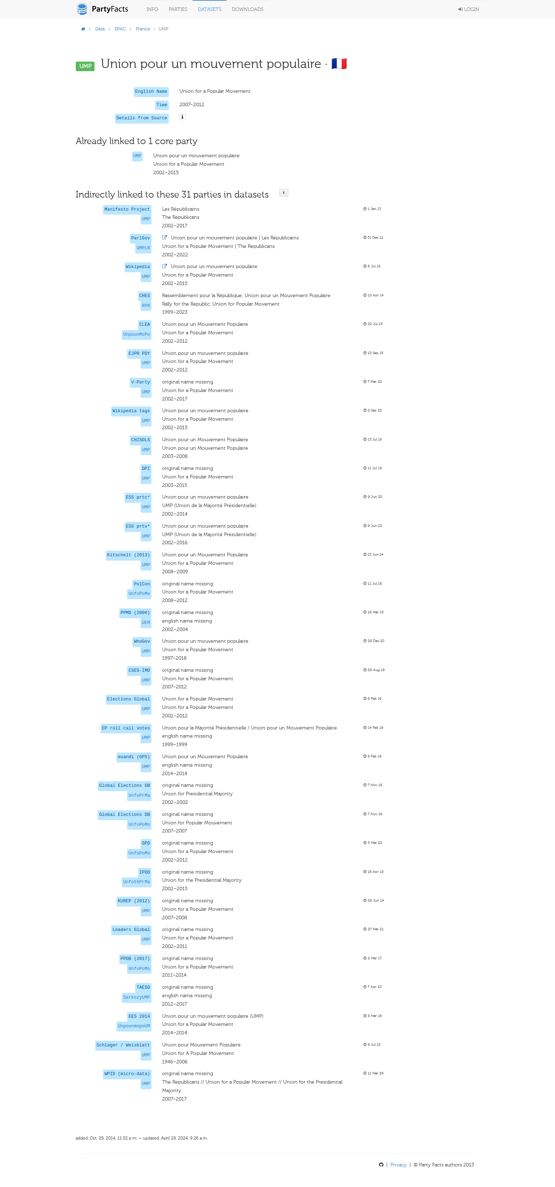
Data (100, 29)
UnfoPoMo (139, 593)
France (143, 29)
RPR (146, 305)
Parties (178, 9)
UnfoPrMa (139, 795)
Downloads (247, 9)
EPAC (120, 29)
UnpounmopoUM (134, 1026)
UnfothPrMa (136, 882)
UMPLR (143, 248)
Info (152, 9)
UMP (137, 156)
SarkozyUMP (136, 997)
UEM (146, 622)
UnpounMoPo (136, 334)
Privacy (398, 1165)
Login (468, 9)
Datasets (209, 9)
